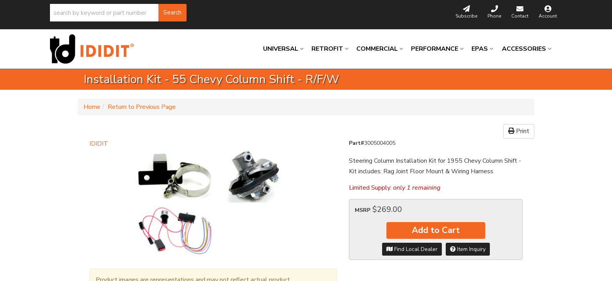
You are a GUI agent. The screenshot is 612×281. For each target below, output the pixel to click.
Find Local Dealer (412, 249)
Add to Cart (436, 230)
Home (92, 107)
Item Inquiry (468, 249)
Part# (356, 143)
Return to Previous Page (142, 107)
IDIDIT (98, 143)
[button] (118, 12)
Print (518, 131)
